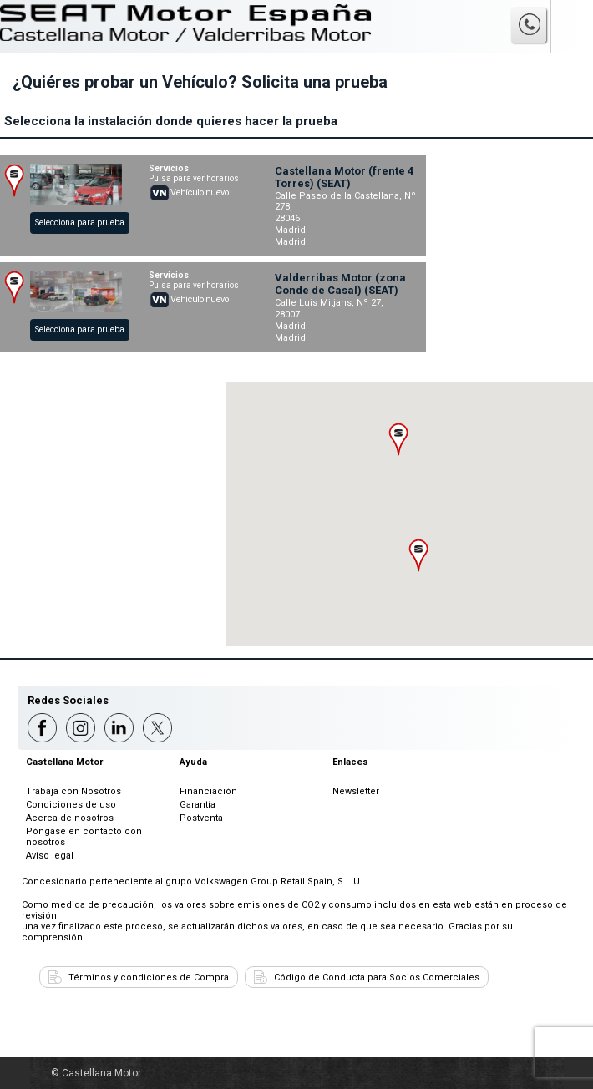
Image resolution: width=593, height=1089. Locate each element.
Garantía (197, 804)
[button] (398, 439)
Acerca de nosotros (70, 818)
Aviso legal (49, 855)
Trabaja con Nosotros (73, 791)
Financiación (208, 791)
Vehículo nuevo (199, 192)
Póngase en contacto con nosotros (84, 837)
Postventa (201, 818)
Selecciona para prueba (79, 222)
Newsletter (355, 791)
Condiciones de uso (71, 804)
